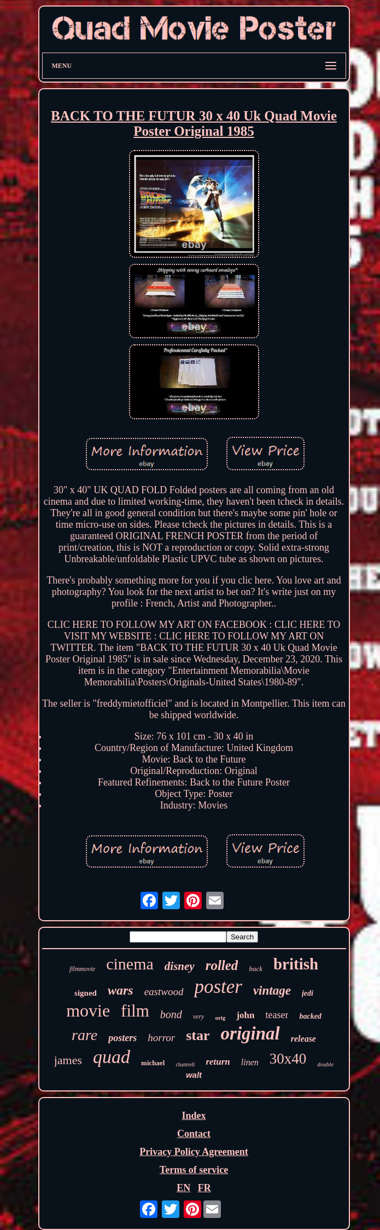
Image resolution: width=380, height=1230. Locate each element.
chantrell (185, 1064)
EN (183, 1187)
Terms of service (194, 1169)
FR (204, 1187)
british (295, 964)
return (218, 1061)
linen (250, 1062)
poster (218, 986)
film (135, 1010)
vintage (272, 990)
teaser (276, 1014)
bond (171, 1014)
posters (122, 1037)
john (245, 1015)
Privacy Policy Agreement (193, 1151)
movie (88, 1010)
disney (180, 966)
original (250, 1033)
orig (220, 1017)
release (303, 1038)
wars (120, 990)
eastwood (164, 991)
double (325, 1064)
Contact (194, 1133)
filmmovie (82, 969)
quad (111, 1057)
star (197, 1035)
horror (161, 1037)
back (255, 969)
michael (153, 1063)
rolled (222, 965)
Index (194, 1115)
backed (310, 1016)
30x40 (288, 1058)
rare (84, 1034)
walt (194, 1074)
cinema (130, 964)
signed (85, 993)
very (198, 1016)
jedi (307, 993)
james (68, 1060)
